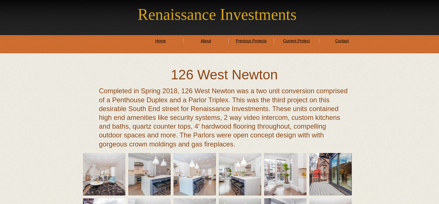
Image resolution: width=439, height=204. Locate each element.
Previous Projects (251, 41)
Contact (342, 41)
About (206, 41)
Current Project (296, 41)
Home (160, 41)
